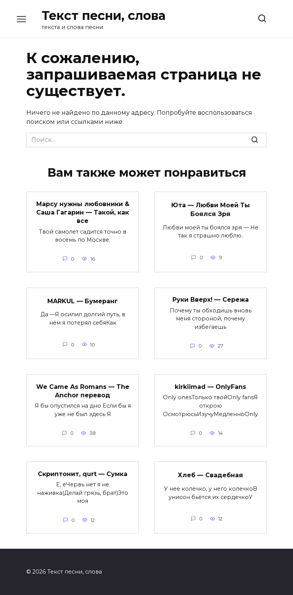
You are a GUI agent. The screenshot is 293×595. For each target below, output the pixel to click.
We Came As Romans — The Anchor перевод (82, 390)
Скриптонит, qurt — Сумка (82, 473)
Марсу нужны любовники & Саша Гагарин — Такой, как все (82, 212)
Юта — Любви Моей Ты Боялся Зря (210, 209)
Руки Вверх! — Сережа (210, 299)
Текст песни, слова (104, 15)
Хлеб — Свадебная (210, 475)
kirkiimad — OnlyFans (210, 386)
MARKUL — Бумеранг (82, 300)
